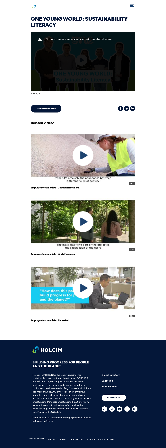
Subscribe (107, 380)
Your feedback (110, 386)
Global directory (111, 375)
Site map (51, 439)
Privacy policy (93, 439)
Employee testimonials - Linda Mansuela (53, 254)
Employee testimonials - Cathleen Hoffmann (55, 187)
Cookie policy (108, 439)
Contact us (113, 397)
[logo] (40, 6)
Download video (46, 108)
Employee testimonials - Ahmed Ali (50, 320)
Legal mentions (76, 439)
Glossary (62, 439)
